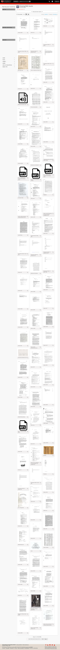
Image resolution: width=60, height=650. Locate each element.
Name (4, 58)
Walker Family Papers (6, 22)
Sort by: (42, 14)
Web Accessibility (21, 648)
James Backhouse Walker (6, 52)
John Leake (4, 55)
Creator (4, 40)
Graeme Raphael (5, 54)
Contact (3, 648)
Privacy (15, 648)
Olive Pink (4, 44)
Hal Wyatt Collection (6, 23)
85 (42, 639)
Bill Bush (3, 42)
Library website (19, 644)
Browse (15, 1)
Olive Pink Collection (6, 18)
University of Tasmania (6, 50)
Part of (4, 9)
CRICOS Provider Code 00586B (27, 647)
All (2, 11)
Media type (5, 66)
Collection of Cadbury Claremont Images (9, 15)
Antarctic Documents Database (7, 30)
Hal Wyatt (4, 45)
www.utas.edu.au (26, 644)
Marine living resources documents (8, 25)
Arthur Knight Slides (5, 19)
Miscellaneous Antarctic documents (8, 16)
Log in (57, 1)
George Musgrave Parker (6, 48)
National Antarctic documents (7, 12)
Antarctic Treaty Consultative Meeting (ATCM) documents (12, 13)
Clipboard (49, 1)
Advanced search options (37, 11)
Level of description (7, 65)
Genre (4, 63)
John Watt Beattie (5, 51)
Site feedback (26, 648)
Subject (4, 61)
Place (4, 59)
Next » (46, 639)
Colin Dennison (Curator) (6, 47)
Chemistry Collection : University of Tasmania (10, 37)
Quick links (52, 1)
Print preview (19, 14)
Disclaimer (12, 648)
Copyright (7, 648)
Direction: (51, 14)
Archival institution (7, 27)
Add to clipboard (27, 32)
